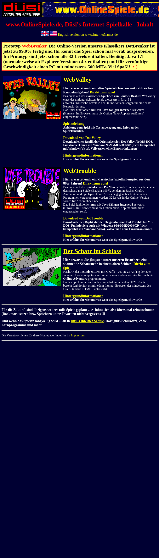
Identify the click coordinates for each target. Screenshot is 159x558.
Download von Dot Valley (82, 138)
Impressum (78, 335)
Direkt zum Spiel (102, 92)
